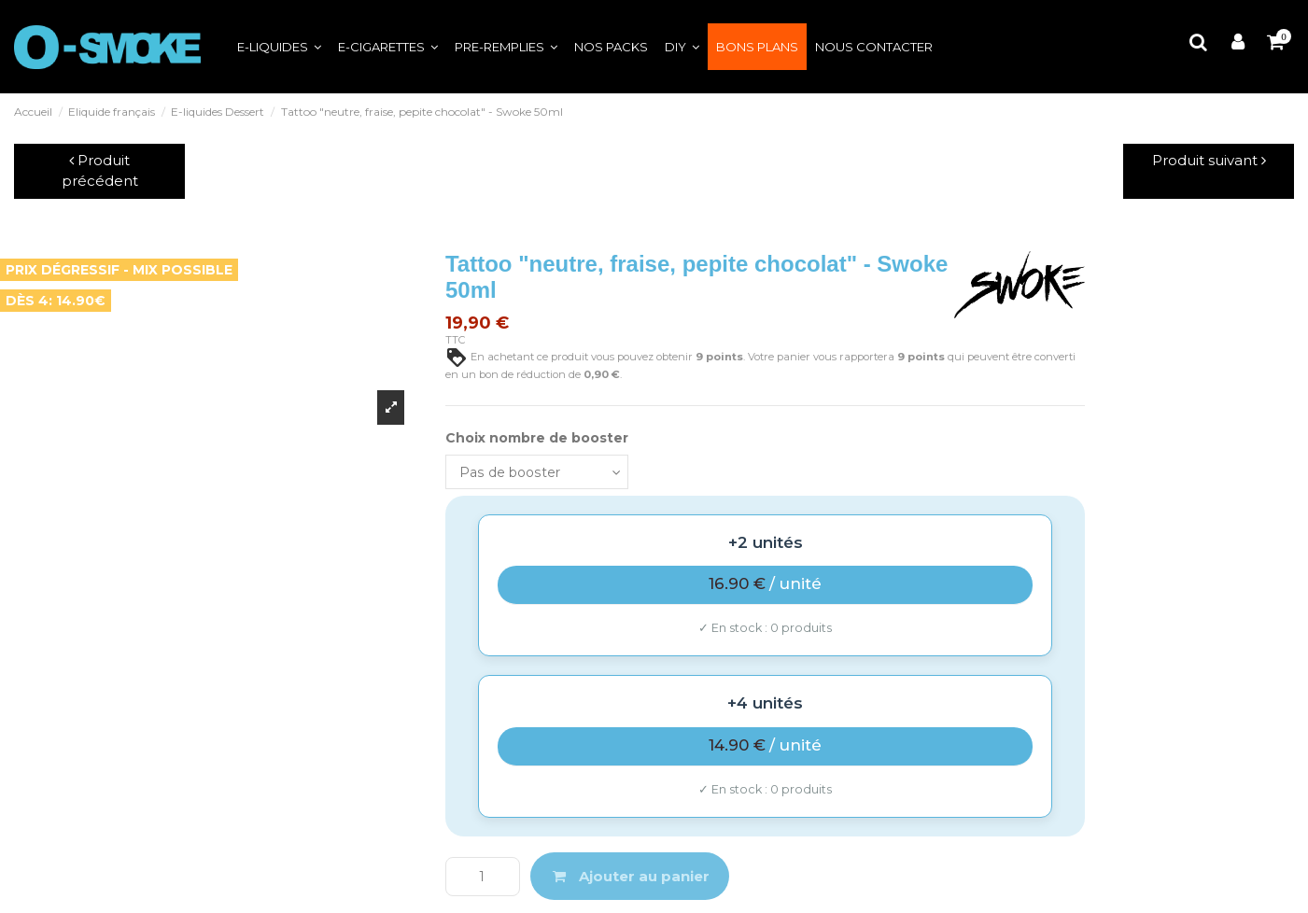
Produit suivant (1209, 160)
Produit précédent (100, 170)
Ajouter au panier (630, 876)
